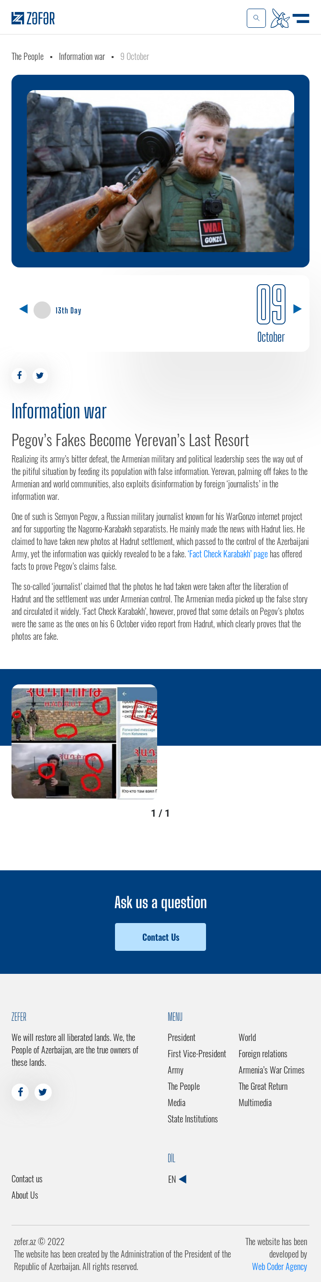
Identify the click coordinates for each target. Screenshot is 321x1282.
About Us (24, 1195)
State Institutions (193, 1118)
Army (175, 1069)
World (247, 1037)
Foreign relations (263, 1053)
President (181, 1037)
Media (176, 1102)
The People (27, 56)
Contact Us (160, 937)
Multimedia (255, 1102)
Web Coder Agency (279, 1266)
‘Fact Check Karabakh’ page (228, 553)
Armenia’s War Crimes (272, 1069)
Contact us (27, 1178)
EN (177, 1179)
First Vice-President (197, 1053)
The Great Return (263, 1086)
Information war (82, 56)
